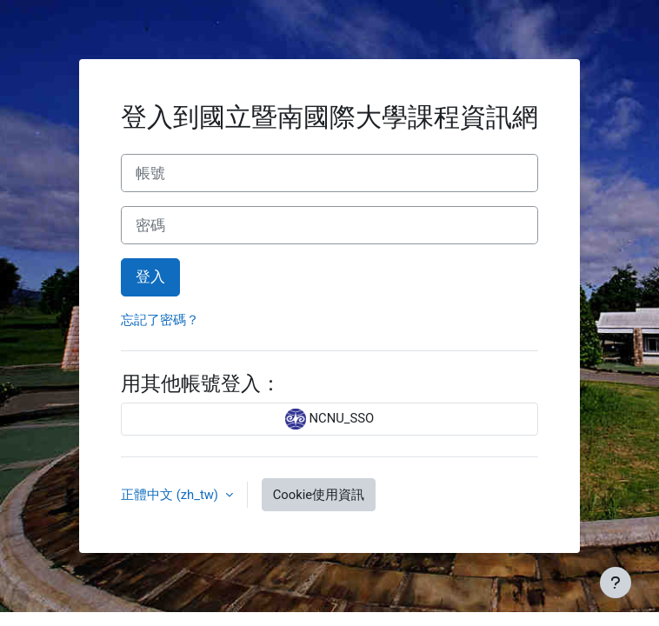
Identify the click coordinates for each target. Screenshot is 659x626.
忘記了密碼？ (160, 320)
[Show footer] (615, 582)
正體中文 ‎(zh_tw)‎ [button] (171, 495)
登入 (150, 276)
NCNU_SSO (329, 419)
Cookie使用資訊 (318, 495)
